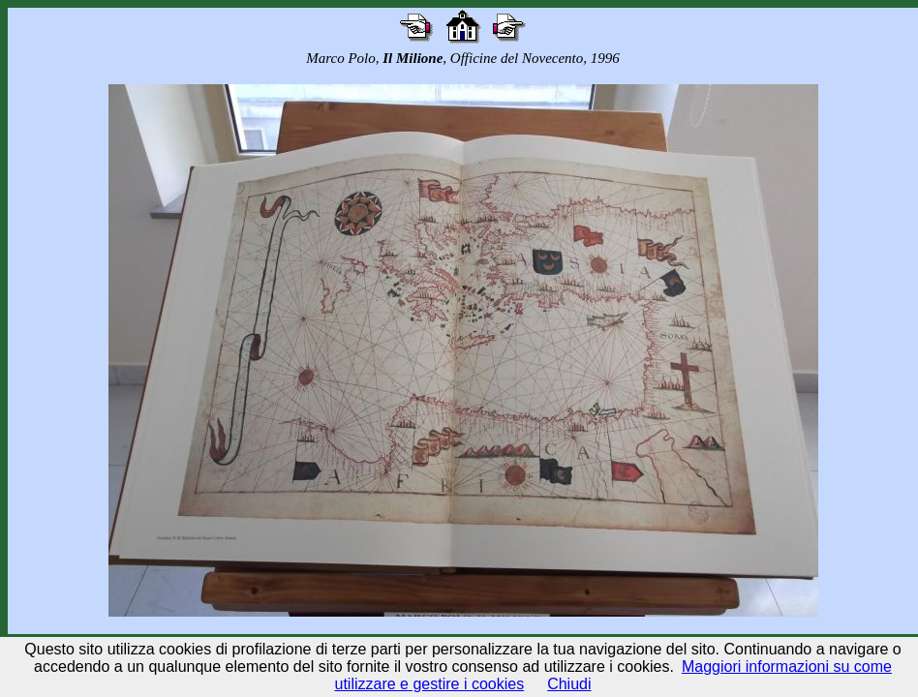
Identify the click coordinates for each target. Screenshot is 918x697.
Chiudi (569, 684)
